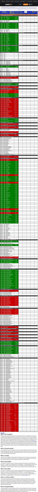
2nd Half (16, 9)
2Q (19, 9)
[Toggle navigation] (31, 4)
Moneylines (17, 11)
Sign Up (25, 4)
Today (33, 9)
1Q (18, 9)
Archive (33, 10)
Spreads (13, 11)
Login (20, 4)
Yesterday (35, 9)
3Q (21, 9)
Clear (26, 10)
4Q (9, 10)
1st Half (13, 9)
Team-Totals (21, 11)
